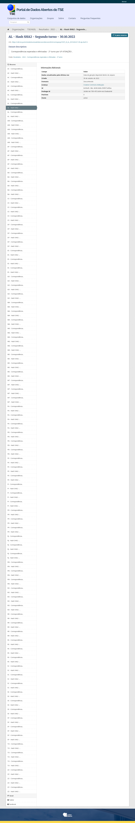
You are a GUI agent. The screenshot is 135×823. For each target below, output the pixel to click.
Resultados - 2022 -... (48, 29)
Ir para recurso (120, 35)
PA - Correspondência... (15, 406)
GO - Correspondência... (15, 276)
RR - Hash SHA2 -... (13, 618)
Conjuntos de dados (16, 18)
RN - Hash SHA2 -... (13, 566)
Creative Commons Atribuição (94, 85)
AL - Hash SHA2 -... (13, 99)
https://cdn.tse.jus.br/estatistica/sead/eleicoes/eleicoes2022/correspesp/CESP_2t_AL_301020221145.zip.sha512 (50, 42)
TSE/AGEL (31, 29)
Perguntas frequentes (90, 18)
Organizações (36, 18)
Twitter (10, 800)
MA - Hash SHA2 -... (14, 307)
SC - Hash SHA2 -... (13, 670)
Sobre (61, 18)
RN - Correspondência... (15, 562)
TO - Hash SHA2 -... (13, 748)
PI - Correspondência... (15, 484)
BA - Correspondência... (15, 173)
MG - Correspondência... (15, 328)
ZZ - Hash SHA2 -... (13, 774)
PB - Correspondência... (15, 432)
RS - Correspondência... (15, 640)
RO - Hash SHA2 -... (13, 592)
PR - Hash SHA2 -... (13, 515)
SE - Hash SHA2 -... (13, 696)
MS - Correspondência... (15, 354)
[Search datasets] (19, 22)
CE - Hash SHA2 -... (13, 203)
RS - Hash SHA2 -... (13, 644)
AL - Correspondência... (15, 95)
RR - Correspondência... (15, 614)
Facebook (11, 804)
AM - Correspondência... (15, 121)
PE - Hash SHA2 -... (13, 463)
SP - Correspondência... (15, 718)
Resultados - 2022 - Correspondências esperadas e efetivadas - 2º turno (37, 57)
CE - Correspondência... (15, 199)
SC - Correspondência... (15, 666)
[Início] (8, 29)
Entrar (124, 2)
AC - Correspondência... (15, 69)
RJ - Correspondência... (15, 536)
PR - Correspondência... (15, 510)
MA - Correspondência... (15, 302)
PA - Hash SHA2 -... (13, 411)
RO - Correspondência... (15, 588)
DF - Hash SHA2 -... (13, 229)
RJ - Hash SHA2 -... (13, 540)
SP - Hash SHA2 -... (13, 722)
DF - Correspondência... (15, 225)
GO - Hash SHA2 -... (14, 281)
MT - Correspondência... (15, 380)
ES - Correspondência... (15, 251)
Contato (72, 18)
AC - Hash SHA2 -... (13, 73)
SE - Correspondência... (15, 692)
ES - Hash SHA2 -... (13, 255)
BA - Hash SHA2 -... (13, 177)
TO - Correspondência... (15, 744)
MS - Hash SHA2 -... (14, 359)
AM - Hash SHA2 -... (14, 125)
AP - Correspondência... (15, 147)
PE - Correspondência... (15, 458)
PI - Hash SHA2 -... (13, 489)
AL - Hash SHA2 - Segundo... (73, 29)
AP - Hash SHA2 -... (13, 151)
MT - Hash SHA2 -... (14, 385)
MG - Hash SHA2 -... (14, 333)
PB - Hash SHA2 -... (13, 437)
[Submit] (28, 22)
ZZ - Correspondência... (15, 770)
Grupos (50, 18)
